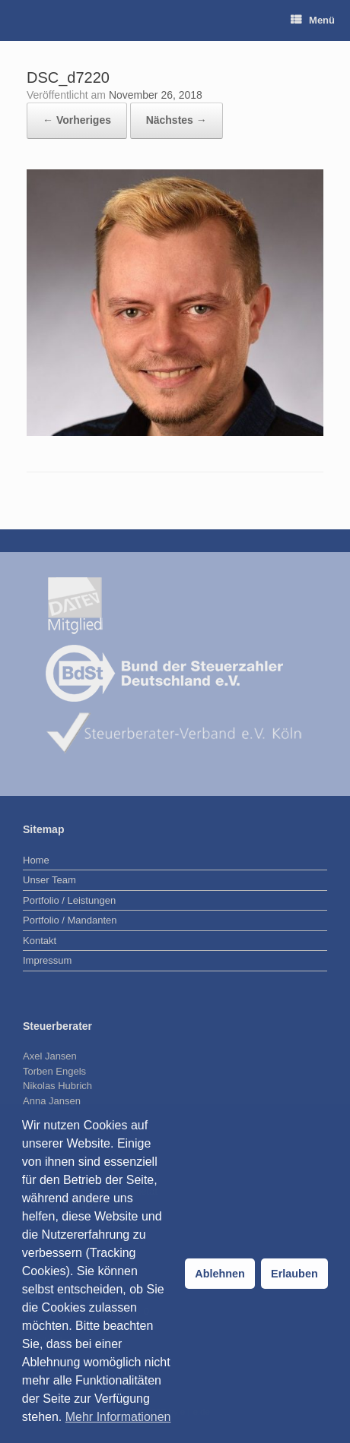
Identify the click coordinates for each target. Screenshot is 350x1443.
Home (36, 860)
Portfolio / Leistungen (69, 900)
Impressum (47, 960)
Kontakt (39, 940)
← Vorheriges (77, 120)
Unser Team (49, 880)
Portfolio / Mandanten (70, 920)
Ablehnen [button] (220, 1274)
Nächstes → (176, 120)
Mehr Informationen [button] (118, 1416)
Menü (313, 20)
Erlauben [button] (294, 1274)
